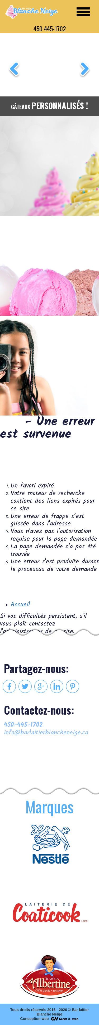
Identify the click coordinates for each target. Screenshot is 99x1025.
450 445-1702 (50, 28)
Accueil (20, 604)
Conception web (34, 1019)
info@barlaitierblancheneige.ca (46, 733)
